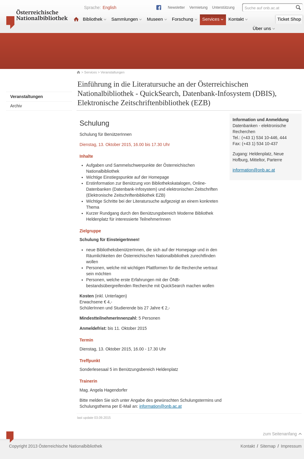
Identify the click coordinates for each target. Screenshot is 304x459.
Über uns (264, 28)
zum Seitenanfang (282, 433)
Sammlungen (126, 19)
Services (213, 19)
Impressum (291, 446)
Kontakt (238, 19)
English (109, 7)
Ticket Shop (289, 19)
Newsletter (176, 7)
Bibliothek (95, 19)
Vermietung (198, 7)
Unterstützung (223, 7)
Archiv (16, 105)
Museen (157, 19)
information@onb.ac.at (160, 406)
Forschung (184, 19)
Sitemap (267, 446)
